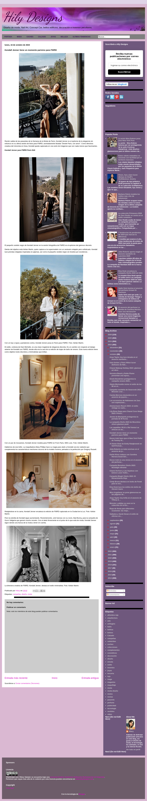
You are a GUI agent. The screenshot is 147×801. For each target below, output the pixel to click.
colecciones (112, 647)
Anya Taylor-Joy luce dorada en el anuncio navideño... (123, 358)
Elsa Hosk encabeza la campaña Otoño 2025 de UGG (130, 272)
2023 (110, 345)
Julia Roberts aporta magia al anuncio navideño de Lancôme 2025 (130, 254)
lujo (108, 676)
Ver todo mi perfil (133, 750)
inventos (110, 668)
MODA (19, 37)
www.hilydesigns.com (84, 779)
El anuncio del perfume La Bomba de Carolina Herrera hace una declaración (129, 309)
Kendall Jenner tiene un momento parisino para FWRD (123, 434)
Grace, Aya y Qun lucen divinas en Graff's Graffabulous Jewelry (127, 177)
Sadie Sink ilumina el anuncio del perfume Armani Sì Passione (130, 290)
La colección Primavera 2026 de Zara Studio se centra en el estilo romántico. (130, 215)
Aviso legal (10, 788)
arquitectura (112, 618)
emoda (110, 662)
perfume (110, 703)
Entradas (111, 591)
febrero (113, 544)
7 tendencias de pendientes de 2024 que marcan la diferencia (129, 235)
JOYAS (53, 37)
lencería (110, 673)
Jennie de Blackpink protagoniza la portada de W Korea (124, 418)
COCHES (29, 37)
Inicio (54, 678)
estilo (109, 665)
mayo (112, 534)
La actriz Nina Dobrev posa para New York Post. (129, 140)
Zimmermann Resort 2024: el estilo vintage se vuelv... (124, 407)
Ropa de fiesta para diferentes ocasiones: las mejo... (122, 510)
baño (109, 627)
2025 (110, 338)
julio (112, 527)
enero (112, 547)
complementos (113, 650)
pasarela (110, 700)
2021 (110, 555)
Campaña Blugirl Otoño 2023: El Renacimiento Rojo (123, 477)
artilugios (111, 624)
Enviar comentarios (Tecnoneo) (27, 683)
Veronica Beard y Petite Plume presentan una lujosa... (122, 374)
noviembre (114, 351)
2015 (110, 575)
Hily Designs (33, 17)
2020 (110, 558)
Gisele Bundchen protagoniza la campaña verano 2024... (123, 380)
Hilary (131, 731)
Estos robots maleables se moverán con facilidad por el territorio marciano (130, 158)
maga (109, 679)
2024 (110, 341)
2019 (110, 561)
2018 (110, 565)
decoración (112, 656)
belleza (110, 630)
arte (109, 621)
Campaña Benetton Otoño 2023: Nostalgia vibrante (123, 466)
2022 (110, 551)
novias (110, 697)
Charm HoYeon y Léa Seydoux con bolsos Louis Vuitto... (124, 472)
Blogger (82, 794)
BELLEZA (64, 37)
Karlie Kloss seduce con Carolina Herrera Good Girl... (123, 456)
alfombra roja (112, 615)
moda (30, 594)
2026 (110, 335)
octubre (113, 354)
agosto (113, 524)
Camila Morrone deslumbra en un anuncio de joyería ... (123, 396)
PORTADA (8, 37)
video (109, 714)
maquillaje (111, 685)
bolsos (110, 633)
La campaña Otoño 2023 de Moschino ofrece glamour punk (125, 423)
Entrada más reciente (16, 678)
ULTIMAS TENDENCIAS (81, 37)
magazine (111, 682)
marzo (113, 540)
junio (112, 530)
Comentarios (113, 595)
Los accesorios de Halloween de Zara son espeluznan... (125, 402)
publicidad (111, 706)
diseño (24, 594)
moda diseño (112, 691)
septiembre (115, 520)
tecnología (111, 708)
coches (110, 644)
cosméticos (112, 653)
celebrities (111, 641)
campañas (17, 594)
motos (110, 694)
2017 (110, 568)
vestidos (110, 711)
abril (112, 537)
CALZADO (42, 37)
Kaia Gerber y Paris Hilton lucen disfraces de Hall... (123, 364)
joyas (109, 671)
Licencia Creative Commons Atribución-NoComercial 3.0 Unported (77, 777)
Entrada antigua (90, 678)
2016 (110, 571)
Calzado (110, 636)
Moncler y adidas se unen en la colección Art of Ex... (122, 504)
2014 (110, 578)
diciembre (114, 348)
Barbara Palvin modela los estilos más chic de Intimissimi (129, 196)
